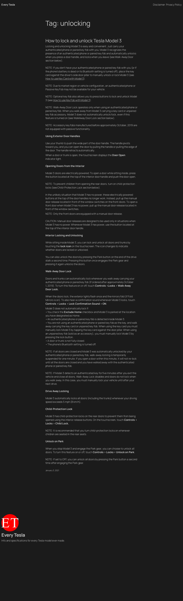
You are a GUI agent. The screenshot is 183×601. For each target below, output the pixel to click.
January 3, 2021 (52, 470)
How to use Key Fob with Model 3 (71, 100)
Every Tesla (8, 4)
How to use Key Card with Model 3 (64, 78)
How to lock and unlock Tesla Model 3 (83, 40)
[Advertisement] (91, 572)
